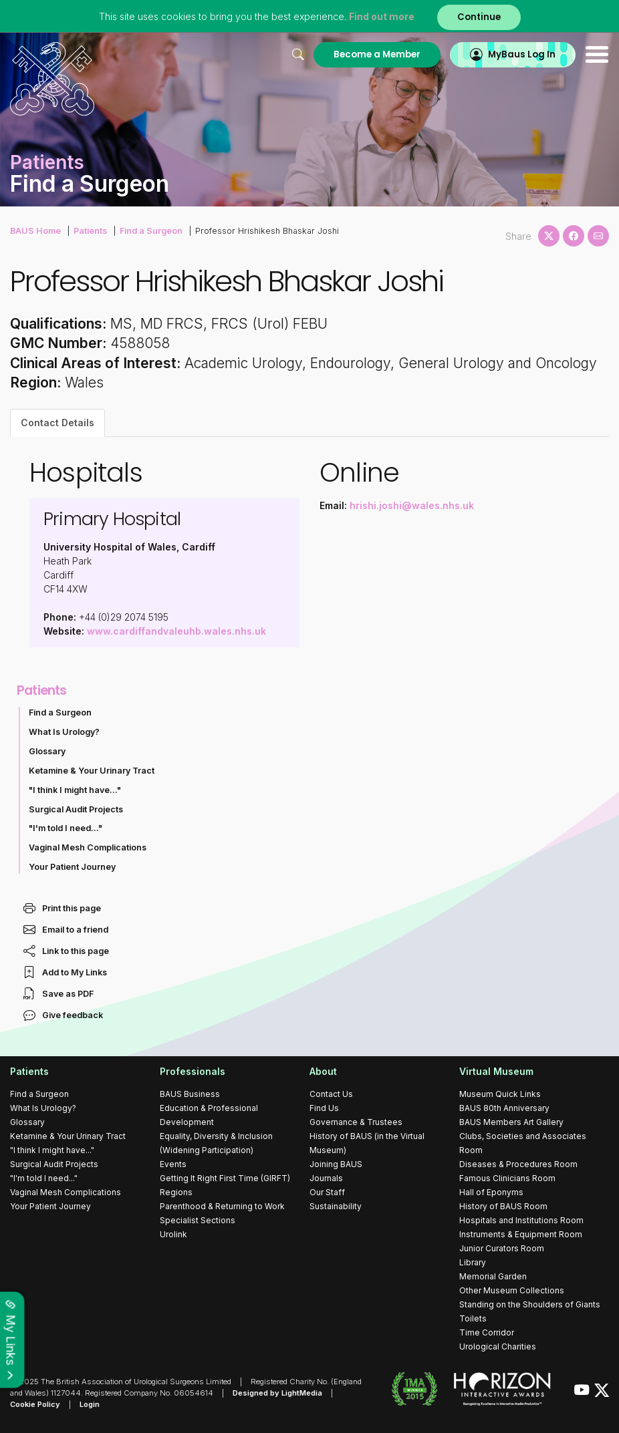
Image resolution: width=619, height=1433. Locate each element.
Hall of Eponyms (491, 1192)
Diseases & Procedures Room (518, 1164)
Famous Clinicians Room (507, 1178)
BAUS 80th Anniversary (504, 1108)
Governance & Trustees (356, 1122)
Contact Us (331, 1094)
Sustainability (336, 1206)
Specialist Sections (197, 1220)
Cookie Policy (35, 1404)
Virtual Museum (496, 1071)
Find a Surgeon (151, 231)
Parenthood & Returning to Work (222, 1206)
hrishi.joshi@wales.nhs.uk (412, 505)
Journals (326, 1178)
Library (472, 1262)
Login (90, 1404)
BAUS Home (35, 231)
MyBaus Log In (521, 54)
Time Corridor (486, 1332)
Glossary (47, 751)
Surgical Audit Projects (76, 809)
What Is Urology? (64, 732)
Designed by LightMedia (277, 1393)
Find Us (324, 1108)
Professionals (192, 1071)
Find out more (381, 16)
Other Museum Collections (511, 1290)
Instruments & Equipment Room (520, 1234)
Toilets (473, 1318)
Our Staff (327, 1192)
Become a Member (377, 54)
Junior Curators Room (501, 1248)
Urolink (173, 1234)
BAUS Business (190, 1094)
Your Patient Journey (72, 867)
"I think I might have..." (75, 790)
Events (173, 1164)
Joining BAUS (336, 1164)
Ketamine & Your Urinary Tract (91, 771)
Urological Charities (497, 1346)
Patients (90, 231)
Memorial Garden (493, 1276)
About (323, 1071)
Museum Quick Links (500, 1094)
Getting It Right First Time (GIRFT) (225, 1178)
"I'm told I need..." (65, 828)
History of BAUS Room (503, 1206)
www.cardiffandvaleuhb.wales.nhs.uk (176, 631)
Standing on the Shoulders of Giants (529, 1304)
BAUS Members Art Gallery (511, 1122)
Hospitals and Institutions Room (521, 1220)
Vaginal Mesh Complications (87, 847)
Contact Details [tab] (57, 422)
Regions (176, 1192)
